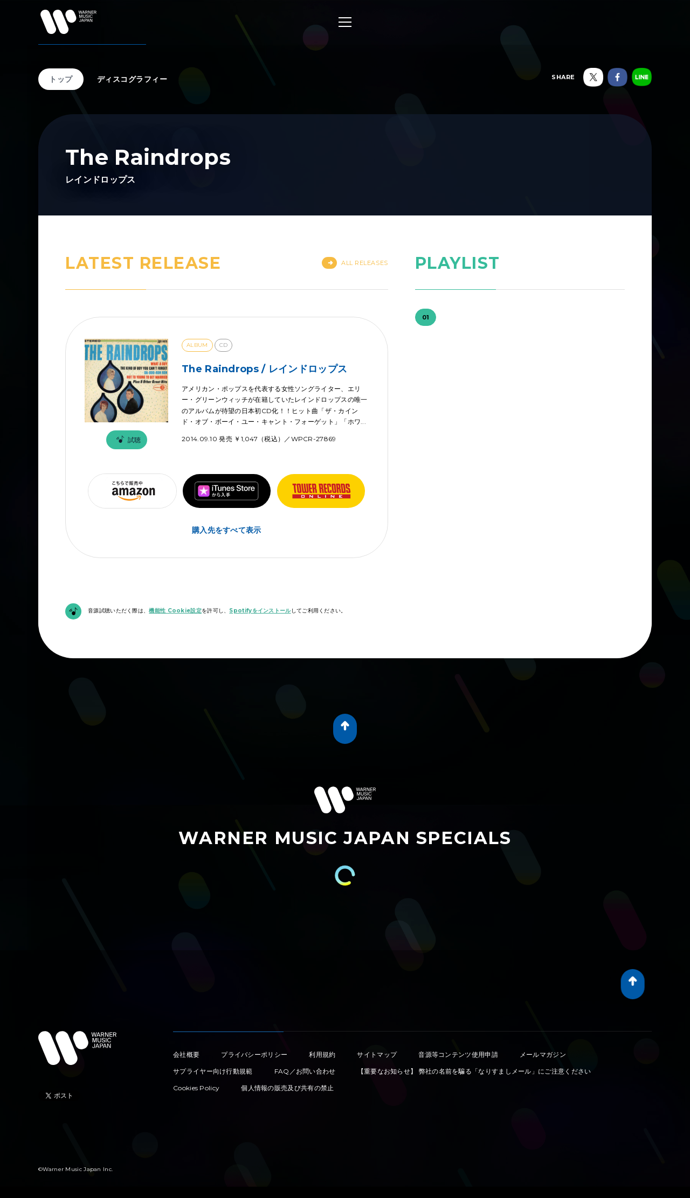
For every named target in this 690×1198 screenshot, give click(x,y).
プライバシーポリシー (254, 1054)
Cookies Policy (196, 1088)
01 (426, 317)
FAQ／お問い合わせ (305, 1071)
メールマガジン (543, 1054)
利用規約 (322, 1054)
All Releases (355, 263)
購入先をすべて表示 (226, 530)
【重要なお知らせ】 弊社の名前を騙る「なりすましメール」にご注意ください (474, 1071)
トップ (61, 79)
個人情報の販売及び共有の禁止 (287, 1088)
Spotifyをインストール (260, 610)
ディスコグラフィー (132, 79)
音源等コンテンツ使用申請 (458, 1054)
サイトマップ (377, 1054)
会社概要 (186, 1054)
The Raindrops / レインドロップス (264, 369)
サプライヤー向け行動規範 (213, 1071)
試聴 (127, 439)
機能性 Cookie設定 (175, 610)
